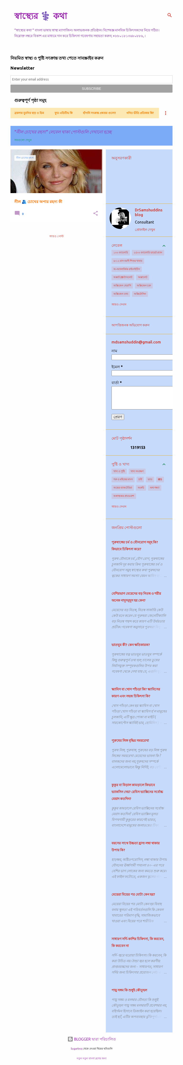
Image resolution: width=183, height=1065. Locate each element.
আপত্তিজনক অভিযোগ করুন (130, 325)
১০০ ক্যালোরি (120, 252)
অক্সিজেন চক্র (144, 285)
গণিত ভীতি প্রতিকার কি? (140, 112)
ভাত (150, 479)
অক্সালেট (142, 277)
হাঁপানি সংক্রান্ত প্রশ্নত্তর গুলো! (99, 112)
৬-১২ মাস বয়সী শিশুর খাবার (127, 260)
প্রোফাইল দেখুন (145, 230)
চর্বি (140, 479)
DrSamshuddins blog (149, 212)
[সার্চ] (170, 15)
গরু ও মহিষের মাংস (123, 479)
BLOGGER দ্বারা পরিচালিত (91, 1039)
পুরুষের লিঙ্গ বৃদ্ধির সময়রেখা (130, 740)
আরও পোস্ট (56, 236)
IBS (160, 479)
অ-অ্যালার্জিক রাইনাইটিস (126, 269)
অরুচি (141, 487)
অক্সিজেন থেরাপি (122, 285)
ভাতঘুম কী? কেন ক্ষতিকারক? (131, 645)
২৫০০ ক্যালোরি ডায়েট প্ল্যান (148, 252)
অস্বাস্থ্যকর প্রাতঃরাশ (123, 495)
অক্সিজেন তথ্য (120, 293)
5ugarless (76, 1048)
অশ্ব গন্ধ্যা (154, 487)
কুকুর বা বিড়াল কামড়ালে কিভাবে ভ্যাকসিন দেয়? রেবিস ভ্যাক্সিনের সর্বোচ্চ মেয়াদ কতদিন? (137, 792)
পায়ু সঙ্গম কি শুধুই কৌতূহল (129, 990)
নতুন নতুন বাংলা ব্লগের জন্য (92, 1058)
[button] (95, 213)
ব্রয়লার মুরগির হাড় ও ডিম (29, 112)
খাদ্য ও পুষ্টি (119, 471)
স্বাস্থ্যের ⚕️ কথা (40, 16)
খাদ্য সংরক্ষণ (137, 471)
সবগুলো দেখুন (22, 140)
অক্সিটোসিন (140, 293)
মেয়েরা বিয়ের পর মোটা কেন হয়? (133, 894)
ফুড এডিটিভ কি (63, 112)
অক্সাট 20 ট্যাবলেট (122, 277)
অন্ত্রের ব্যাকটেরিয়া (122, 487)
